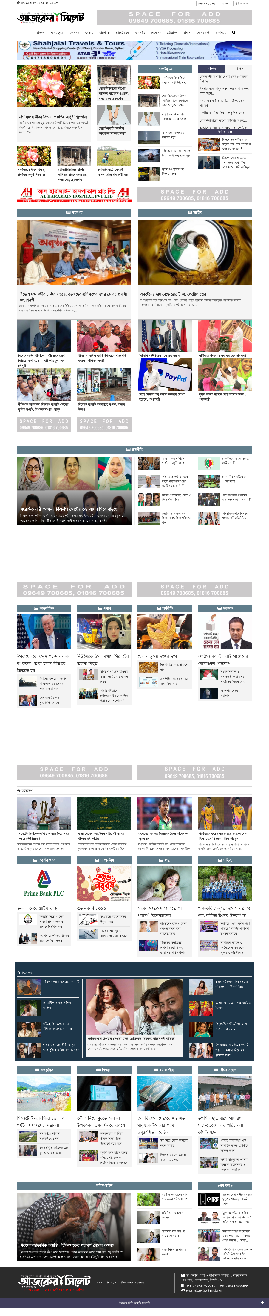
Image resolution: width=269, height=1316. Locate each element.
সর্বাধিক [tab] (238, 69)
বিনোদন (156, 32)
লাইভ (225, 3)
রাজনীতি (104, 32)
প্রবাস (187, 32)
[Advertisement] (112, 551)
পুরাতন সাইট (242, 3)
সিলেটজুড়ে (56, 32)
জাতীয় (89, 32)
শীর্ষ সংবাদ (225, 132)
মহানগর (74, 32)
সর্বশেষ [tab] (211, 69)
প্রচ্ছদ (40, 32)
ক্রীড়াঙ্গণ (172, 32)
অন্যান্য (220, 32)
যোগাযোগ (203, 32)
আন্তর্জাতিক (122, 32)
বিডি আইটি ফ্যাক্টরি (139, 1303)
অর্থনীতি (140, 32)
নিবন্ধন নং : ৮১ (206, 3)
